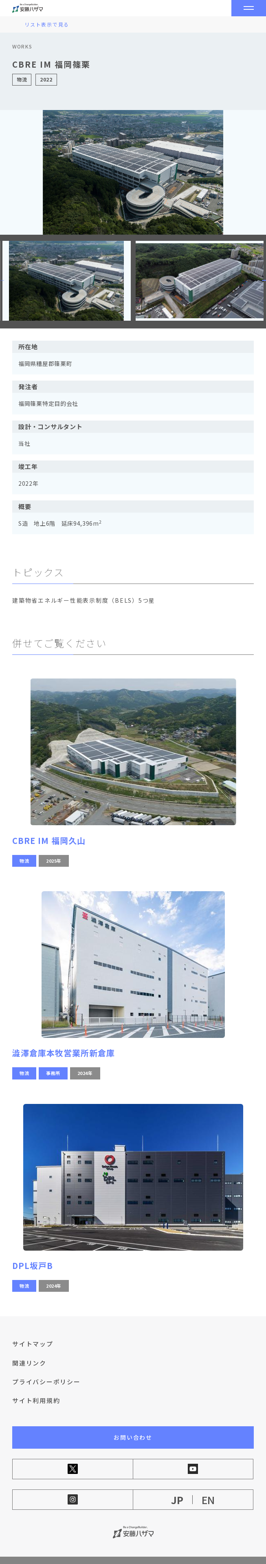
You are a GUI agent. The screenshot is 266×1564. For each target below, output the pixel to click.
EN (208, 1486)
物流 (24, 847)
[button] (255, 274)
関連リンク (29, 1349)
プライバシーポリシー (46, 1368)
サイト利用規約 (36, 1387)
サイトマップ (32, 1330)
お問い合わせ (133, 1424)
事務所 (53, 1060)
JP (177, 1486)
